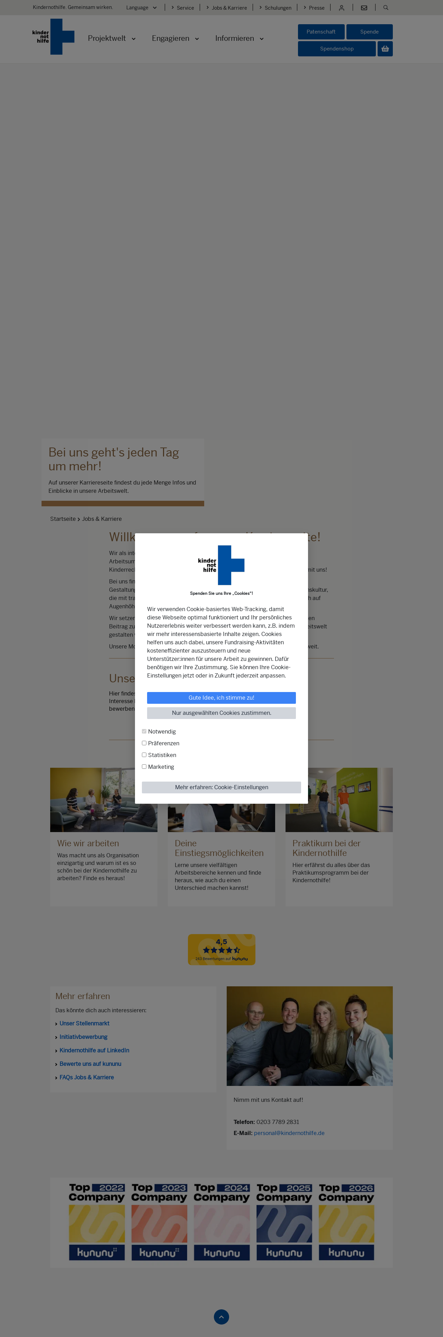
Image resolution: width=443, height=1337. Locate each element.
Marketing (161, 767)
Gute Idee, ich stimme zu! (221, 697)
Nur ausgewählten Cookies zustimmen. (221, 713)
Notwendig (162, 731)
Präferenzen (163, 743)
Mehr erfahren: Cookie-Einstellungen (221, 787)
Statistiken (162, 755)
